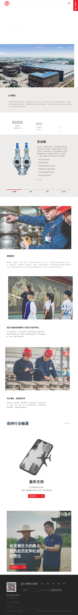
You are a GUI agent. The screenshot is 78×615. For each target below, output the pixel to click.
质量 (48, 583)
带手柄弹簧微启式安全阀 (46, 177)
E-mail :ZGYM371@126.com (13, 602)
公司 (64, 583)
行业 (53, 583)
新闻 (59, 583)
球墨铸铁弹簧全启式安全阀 (46, 171)
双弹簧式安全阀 (43, 167)
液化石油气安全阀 (43, 164)
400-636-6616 (14, 595)
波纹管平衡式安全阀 (44, 180)
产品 (42, 583)
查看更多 (68, 428)
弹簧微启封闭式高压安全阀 (46, 174)
